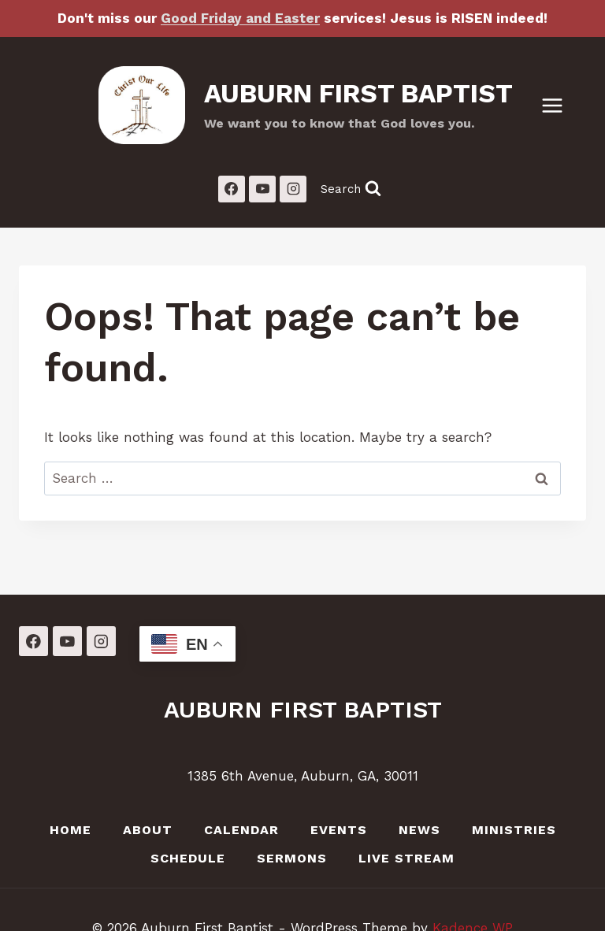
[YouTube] (262, 189)
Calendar (241, 829)
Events (338, 829)
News (419, 829)
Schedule (187, 858)
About (148, 829)
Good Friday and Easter (240, 18)
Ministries (514, 829)
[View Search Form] (350, 188)
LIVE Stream (406, 858)
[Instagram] (293, 189)
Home (70, 829)
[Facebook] (231, 189)
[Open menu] (560, 105)
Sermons (292, 858)
